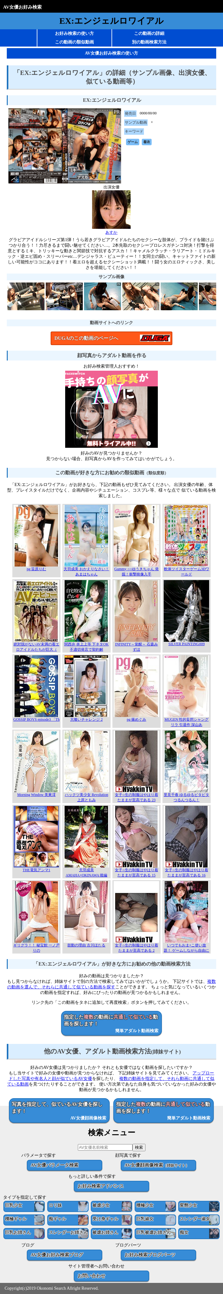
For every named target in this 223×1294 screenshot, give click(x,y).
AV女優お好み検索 (22, 7)
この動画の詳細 (149, 33)
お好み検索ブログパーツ (149, 1254)
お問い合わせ (91, 1275)
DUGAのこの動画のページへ (86, 338)
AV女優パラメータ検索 (54, 1165)
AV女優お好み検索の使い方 (111, 53)
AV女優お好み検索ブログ (57, 1254)
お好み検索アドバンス (101, 1186)
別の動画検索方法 (149, 42)
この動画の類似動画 (74, 42)
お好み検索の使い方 (74, 33)
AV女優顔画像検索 (156, 1165)
